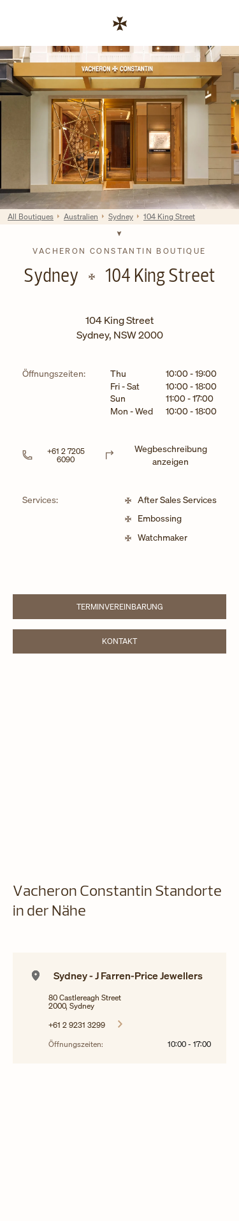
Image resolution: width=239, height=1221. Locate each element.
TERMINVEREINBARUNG (142, 608)
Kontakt (155, 643)
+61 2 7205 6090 (66, 455)
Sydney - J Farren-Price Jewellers (128, 976)
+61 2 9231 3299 (76, 1024)
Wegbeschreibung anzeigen (170, 454)
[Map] (119, 758)
